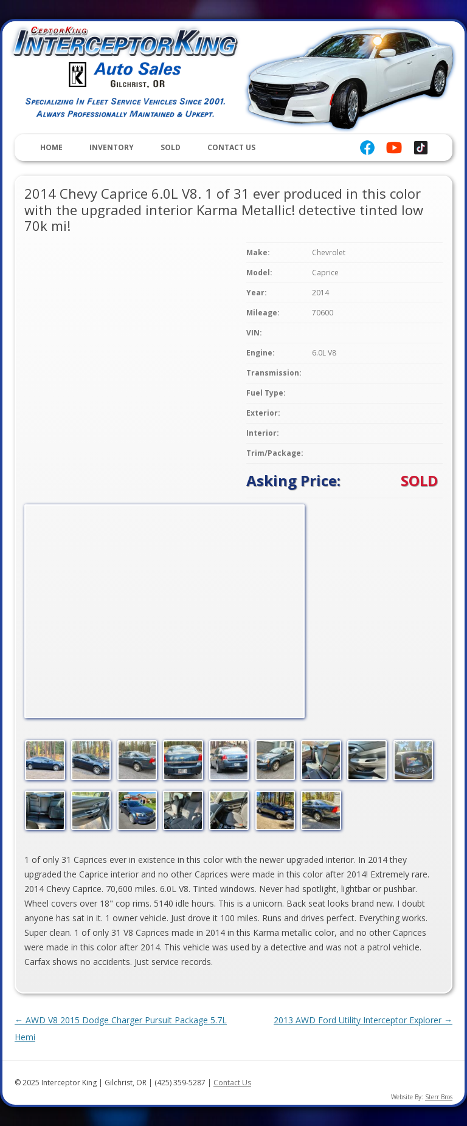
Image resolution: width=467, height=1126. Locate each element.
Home (51, 147)
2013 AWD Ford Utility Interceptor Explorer (363, 1020)
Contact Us (231, 147)
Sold (171, 147)
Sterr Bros (438, 1097)
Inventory (111, 147)
